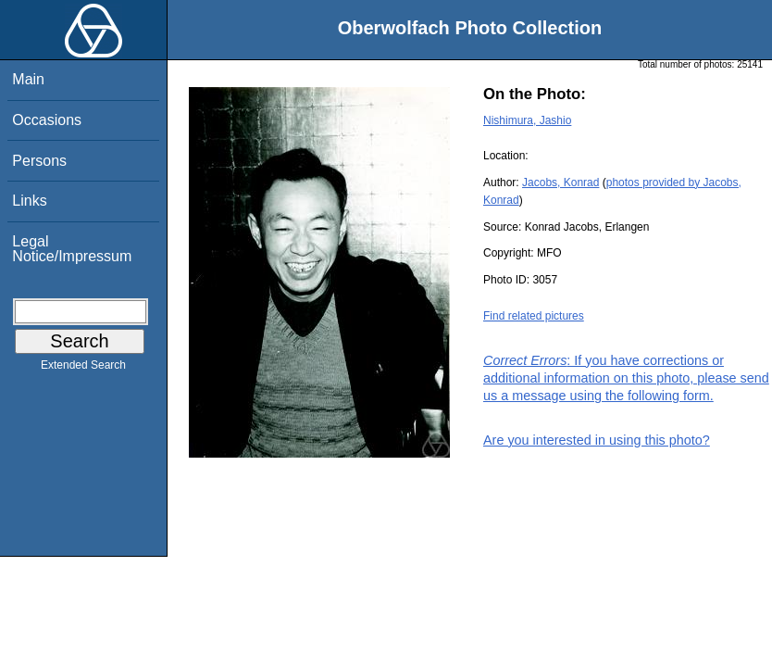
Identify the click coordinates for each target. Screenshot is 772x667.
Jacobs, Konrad (560, 182)
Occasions (46, 120)
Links (29, 200)
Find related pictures (533, 315)
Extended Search (83, 368)
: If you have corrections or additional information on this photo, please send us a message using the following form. (626, 378)
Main (28, 79)
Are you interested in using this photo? (596, 440)
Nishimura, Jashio (527, 120)
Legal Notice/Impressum (71, 248)
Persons (39, 161)
